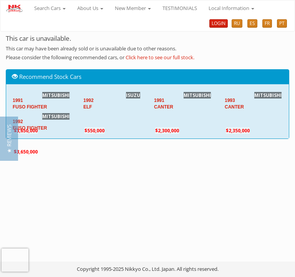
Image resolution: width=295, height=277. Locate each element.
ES (252, 23)
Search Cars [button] (50, 8)
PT (282, 23)
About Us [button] (90, 8)
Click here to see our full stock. (160, 57)
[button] (9, 139)
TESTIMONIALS (179, 8)
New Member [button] (133, 8)
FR (267, 23)
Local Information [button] (231, 8)
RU (237, 23)
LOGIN (218, 23)
